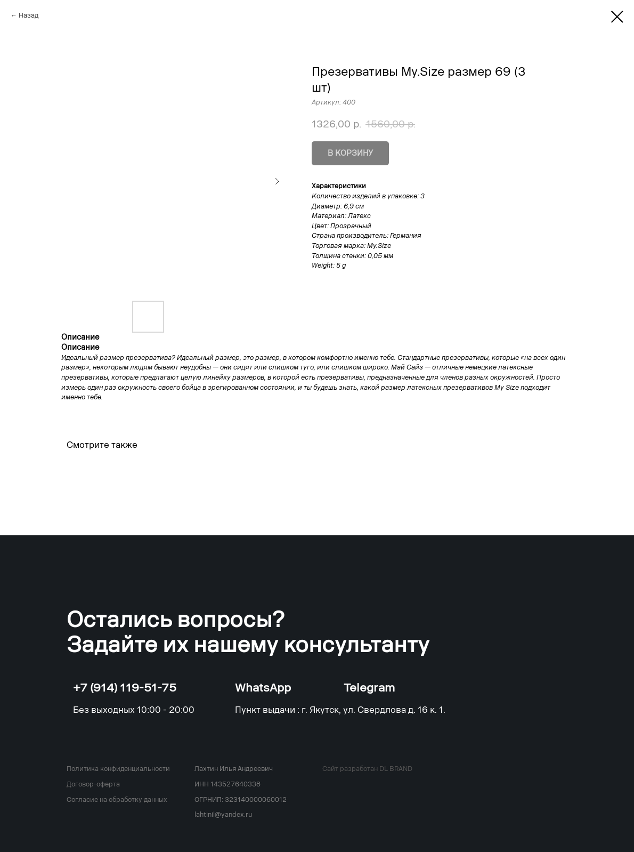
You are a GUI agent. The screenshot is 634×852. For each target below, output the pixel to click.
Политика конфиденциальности (118, 769)
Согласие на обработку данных (117, 799)
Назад (28, 15)
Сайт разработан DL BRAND (367, 769)
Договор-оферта (93, 784)
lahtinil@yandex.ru (223, 814)
